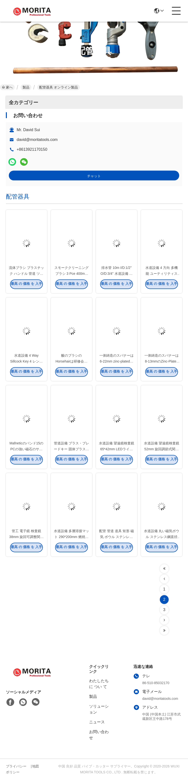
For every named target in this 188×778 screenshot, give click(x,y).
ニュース (97, 722)
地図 (35, 766)
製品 (26, 87)
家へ (7, 87)
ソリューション (99, 709)
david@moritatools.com (37, 140)
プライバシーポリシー (16, 769)
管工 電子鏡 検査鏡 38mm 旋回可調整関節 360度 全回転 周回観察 (26, 538)
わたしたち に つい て (99, 684)
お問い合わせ (99, 735)
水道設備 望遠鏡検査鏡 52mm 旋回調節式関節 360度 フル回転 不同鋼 (161, 450)
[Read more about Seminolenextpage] (164, 568)
